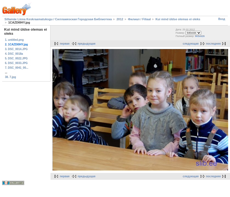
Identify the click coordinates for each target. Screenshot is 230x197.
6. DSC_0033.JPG (16, 63)
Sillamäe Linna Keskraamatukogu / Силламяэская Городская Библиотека (58, 19)
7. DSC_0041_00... (16, 67)
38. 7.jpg (10, 77)
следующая (191, 43)
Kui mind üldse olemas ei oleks (177, 19)
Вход (221, 19)
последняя (213, 43)
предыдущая (87, 43)
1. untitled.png (14, 39)
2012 (119, 19)
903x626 (200, 36)
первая (64, 43)
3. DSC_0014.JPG (16, 49)
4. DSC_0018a (14, 53)
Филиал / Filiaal (139, 19)
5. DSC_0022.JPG (16, 58)
